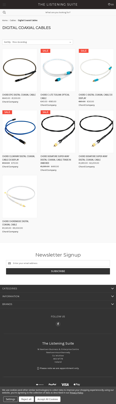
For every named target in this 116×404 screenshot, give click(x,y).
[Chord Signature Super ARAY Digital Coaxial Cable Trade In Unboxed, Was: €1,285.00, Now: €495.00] (58, 131)
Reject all (26, 399)
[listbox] (42, 42)
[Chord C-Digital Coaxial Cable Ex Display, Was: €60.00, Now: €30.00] (96, 70)
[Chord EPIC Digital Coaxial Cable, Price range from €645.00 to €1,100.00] (20, 70)
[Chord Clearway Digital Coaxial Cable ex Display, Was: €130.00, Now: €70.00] (20, 131)
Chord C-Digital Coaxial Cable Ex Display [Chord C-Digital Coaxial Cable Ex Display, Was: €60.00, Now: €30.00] (95, 96)
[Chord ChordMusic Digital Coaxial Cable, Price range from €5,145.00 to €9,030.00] (20, 196)
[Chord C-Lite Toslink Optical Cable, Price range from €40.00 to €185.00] (58, 70)
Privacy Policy (76, 392)
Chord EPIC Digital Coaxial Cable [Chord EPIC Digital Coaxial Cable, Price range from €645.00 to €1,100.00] (19, 94)
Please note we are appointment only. (59, 368)
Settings (10, 399)
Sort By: (7, 42)
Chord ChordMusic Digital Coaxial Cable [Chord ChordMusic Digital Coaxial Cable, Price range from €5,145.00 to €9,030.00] (15, 223)
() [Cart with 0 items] (111, 4)
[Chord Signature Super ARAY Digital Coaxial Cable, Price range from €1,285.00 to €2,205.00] (96, 131)
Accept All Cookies (47, 399)
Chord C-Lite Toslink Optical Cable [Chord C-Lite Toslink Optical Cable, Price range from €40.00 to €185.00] (55, 96)
